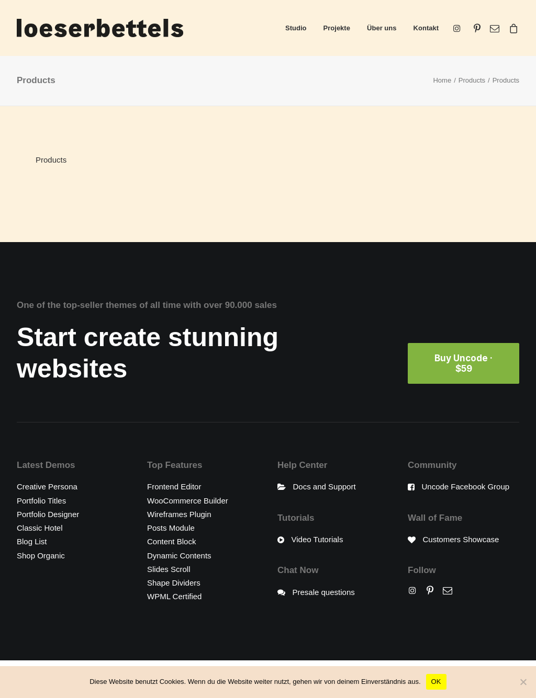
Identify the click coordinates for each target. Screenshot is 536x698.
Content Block (171, 541)
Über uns (381, 28)
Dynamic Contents (179, 555)
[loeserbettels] (100, 28)
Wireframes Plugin (179, 513)
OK (436, 681)
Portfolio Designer (48, 513)
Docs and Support (324, 486)
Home (442, 80)
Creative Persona (47, 486)
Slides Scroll (169, 568)
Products (472, 80)
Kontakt (426, 28)
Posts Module (171, 527)
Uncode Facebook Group (466, 486)
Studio (295, 28)
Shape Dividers (173, 582)
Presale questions (324, 591)
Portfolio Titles (41, 500)
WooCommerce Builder (187, 500)
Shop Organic (41, 555)
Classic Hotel (40, 527)
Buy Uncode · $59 (464, 363)
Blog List (32, 541)
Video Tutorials (317, 539)
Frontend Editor (174, 486)
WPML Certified (174, 596)
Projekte (336, 28)
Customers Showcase (461, 539)
